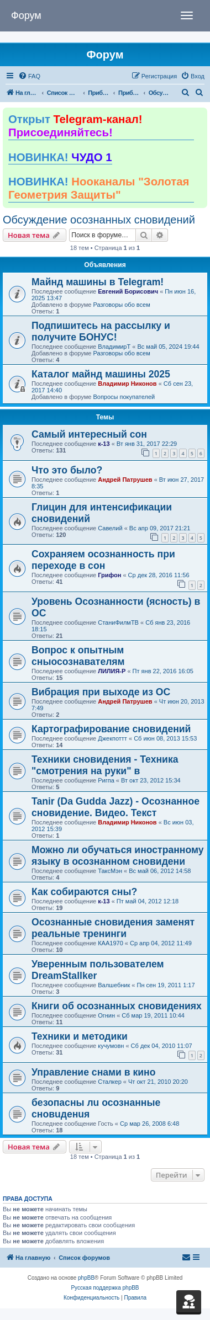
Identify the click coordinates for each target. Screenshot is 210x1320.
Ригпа (106, 780)
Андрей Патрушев (125, 479)
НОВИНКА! (60, 157)
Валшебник (114, 985)
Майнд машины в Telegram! (98, 282)
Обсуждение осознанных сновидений (99, 220)
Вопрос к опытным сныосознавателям (78, 656)
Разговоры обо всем (121, 304)
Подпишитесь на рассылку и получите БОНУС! (101, 331)
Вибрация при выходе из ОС (101, 692)
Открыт (75, 126)
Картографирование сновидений (111, 728)
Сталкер (110, 1081)
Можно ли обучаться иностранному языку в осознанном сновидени (118, 855)
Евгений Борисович (128, 291)
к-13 (103, 443)
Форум (26, 15)
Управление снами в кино (93, 1072)
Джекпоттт (112, 738)
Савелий (110, 528)
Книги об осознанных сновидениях (117, 1006)
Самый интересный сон (89, 434)
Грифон (109, 575)
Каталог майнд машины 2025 (101, 374)
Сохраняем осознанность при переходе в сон (103, 560)
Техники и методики (80, 1036)
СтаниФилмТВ (118, 622)
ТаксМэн (110, 870)
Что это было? (67, 470)
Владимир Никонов (127, 383)
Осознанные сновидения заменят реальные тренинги (113, 928)
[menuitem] (29, 76)
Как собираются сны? (84, 891)
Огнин (106, 1015)
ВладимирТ (114, 346)
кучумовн (111, 1045)
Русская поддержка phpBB (105, 1288)
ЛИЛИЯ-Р (111, 671)
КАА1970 (110, 943)
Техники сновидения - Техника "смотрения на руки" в (105, 765)
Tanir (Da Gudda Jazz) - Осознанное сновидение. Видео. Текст (116, 807)
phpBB (86, 1278)
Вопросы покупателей (124, 396)
